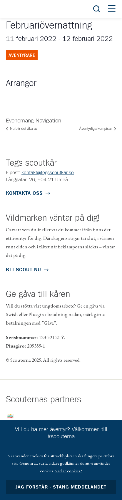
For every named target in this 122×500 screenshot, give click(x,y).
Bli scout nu (23, 270)
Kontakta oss (24, 193)
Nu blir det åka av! (24, 129)
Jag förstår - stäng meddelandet (61, 487)
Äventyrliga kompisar (96, 129)
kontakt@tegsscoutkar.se (47, 172)
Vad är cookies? (68, 471)
